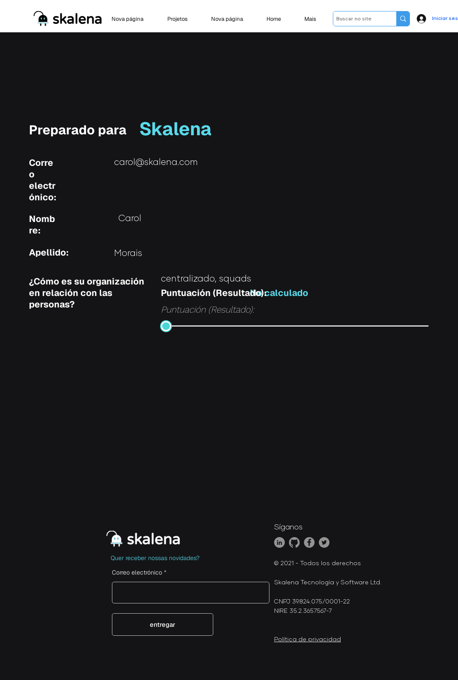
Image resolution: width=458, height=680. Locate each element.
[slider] (166, 326)
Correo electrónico (137, 572)
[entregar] (162, 624)
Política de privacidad (307, 640)
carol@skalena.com (156, 162)
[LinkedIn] (279, 542)
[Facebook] (309, 542)
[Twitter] (324, 542)
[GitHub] (294, 542)
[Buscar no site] (357, 18)
